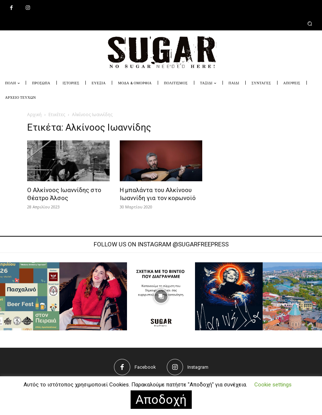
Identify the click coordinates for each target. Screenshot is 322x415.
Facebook (145, 367)
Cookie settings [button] (273, 384)
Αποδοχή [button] (161, 399)
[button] (161, 23)
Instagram (197, 367)
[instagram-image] (93, 296)
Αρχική (34, 114)
